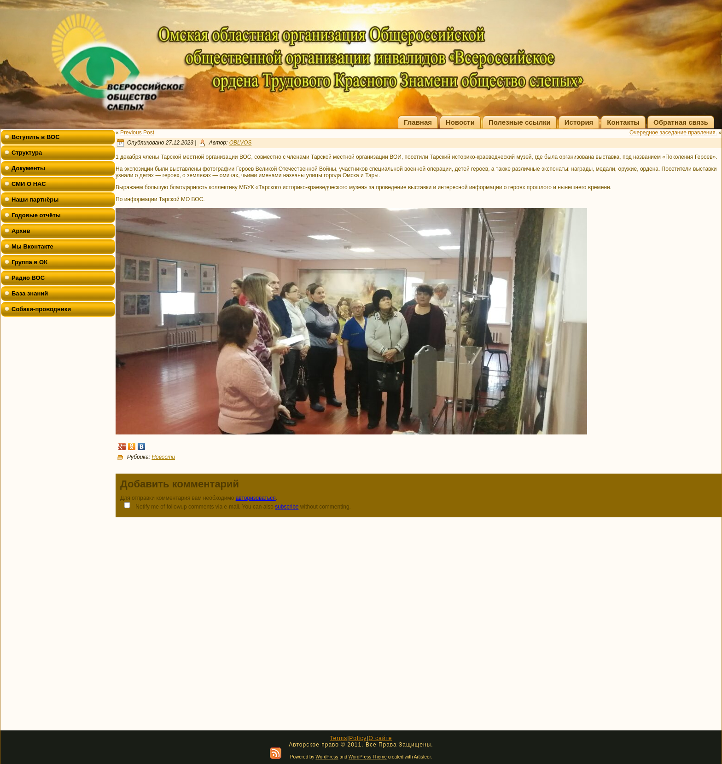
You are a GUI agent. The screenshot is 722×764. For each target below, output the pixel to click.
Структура (27, 152)
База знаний (30, 293)
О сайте (380, 738)
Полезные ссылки (520, 122)
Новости (460, 122)
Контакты (623, 122)
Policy (358, 738)
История (579, 122)
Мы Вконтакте (32, 246)
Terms (338, 738)
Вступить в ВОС (36, 136)
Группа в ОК (29, 262)
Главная (418, 122)
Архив (21, 230)
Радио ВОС (28, 277)
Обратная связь (680, 122)
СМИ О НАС (29, 183)
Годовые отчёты (36, 215)
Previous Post (137, 132)
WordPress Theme (368, 756)
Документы (28, 168)
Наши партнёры (35, 199)
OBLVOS (240, 142)
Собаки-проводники (41, 309)
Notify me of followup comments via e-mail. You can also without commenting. (235, 506)
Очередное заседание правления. (673, 132)
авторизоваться (256, 498)
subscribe (286, 507)
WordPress (326, 756)
